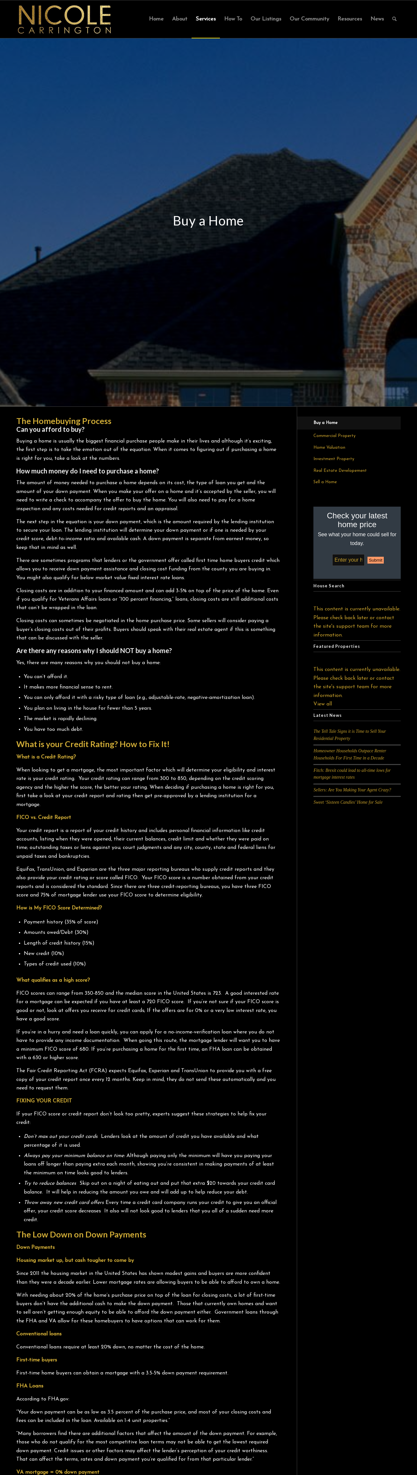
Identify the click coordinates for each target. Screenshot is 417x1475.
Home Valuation (329, 447)
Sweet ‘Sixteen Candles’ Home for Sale (347, 802)
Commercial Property (334, 436)
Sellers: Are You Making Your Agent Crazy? (352, 789)
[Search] (394, 19)
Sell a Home (325, 482)
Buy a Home (325, 423)
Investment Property (333, 459)
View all (322, 704)
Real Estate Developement (340, 471)
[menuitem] (156, 19)
